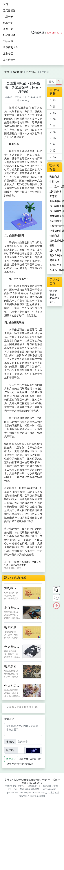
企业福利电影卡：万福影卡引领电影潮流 (56, 125)
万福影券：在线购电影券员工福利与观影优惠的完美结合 (56, 144)
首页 (5, 4)
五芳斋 (53, 196)
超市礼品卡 (55, 250)
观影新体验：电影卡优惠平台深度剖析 (56, 150)
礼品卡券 (8, 16)
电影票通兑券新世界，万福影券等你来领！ (56, 138)
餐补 (51, 245)
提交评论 (11, 759)
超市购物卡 (55, 191)
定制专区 (8, 53)
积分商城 (54, 235)
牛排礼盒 (54, 181)
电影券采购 (55, 255)
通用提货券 (9, 10)
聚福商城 (54, 176)
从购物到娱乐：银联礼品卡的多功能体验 (56, 112)
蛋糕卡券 (8, 29)
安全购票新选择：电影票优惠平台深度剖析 (56, 156)
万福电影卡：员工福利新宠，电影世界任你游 (56, 131)
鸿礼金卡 (54, 260)
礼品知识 (31, 72)
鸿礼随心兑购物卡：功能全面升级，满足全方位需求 (56, 100)
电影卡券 (8, 22)
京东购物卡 (9, 59)
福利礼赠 (18, 72)
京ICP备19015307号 (15, 786)
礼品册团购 (9, 35)
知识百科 (8, 41)
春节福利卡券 (10, 47)
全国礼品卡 (55, 265)
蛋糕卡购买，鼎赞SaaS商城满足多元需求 (56, 106)
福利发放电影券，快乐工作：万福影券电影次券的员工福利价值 (56, 119)
